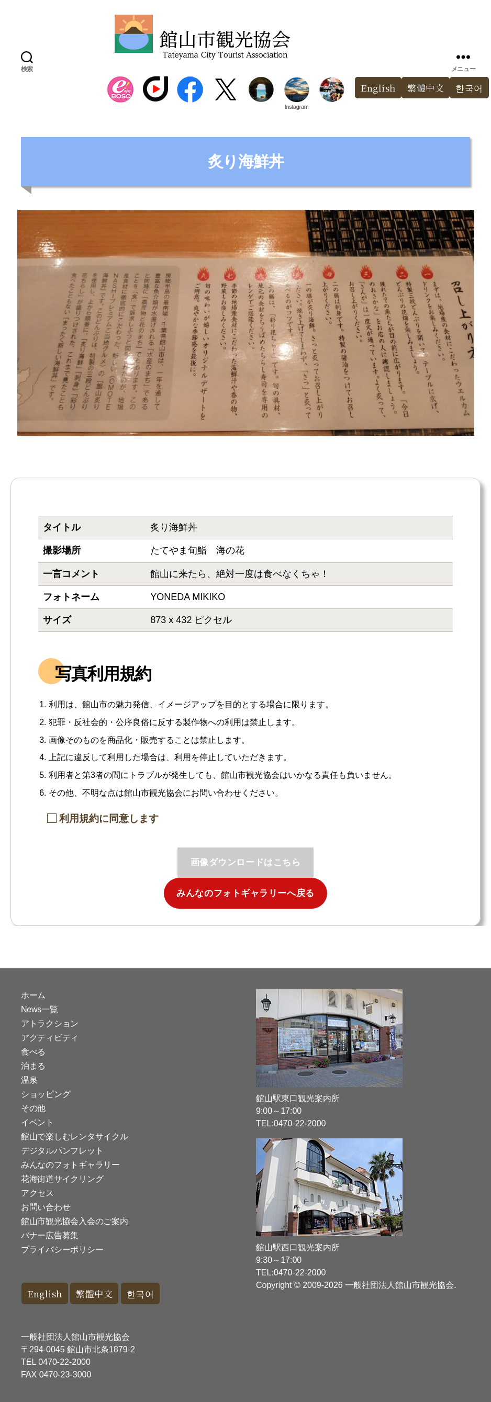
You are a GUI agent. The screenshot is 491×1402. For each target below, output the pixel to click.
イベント (37, 1122)
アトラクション (50, 1023)
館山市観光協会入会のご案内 (74, 1221)
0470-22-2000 (64, 1362)
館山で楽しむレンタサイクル (74, 1136)
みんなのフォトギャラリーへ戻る (245, 893)
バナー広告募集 (50, 1235)
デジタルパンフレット (62, 1150)
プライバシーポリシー (62, 1249)
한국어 (140, 1293)
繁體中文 (425, 87)
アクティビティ (50, 1037)
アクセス (37, 1193)
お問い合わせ (45, 1207)
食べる (33, 1051)
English (378, 87)
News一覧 (39, 1009)
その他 (33, 1108)
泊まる (33, 1065)
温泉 (29, 1080)
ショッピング (45, 1094)
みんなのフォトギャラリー (70, 1164)
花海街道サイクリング (62, 1178)
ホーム (33, 995)
